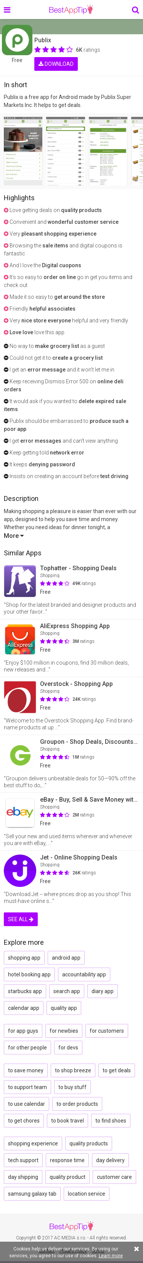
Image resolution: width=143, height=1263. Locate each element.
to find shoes (110, 1121)
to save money (25, 1070)
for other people (27, 1048)
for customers (107, 1031)
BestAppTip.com (71, 9)
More (14, 535)
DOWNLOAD (56, 64)
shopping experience (33, 1143)
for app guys (23, 1031)
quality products (88, 1143)
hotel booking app (29, 974)
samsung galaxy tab (32, 1194)
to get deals (117, 1070)
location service (86, 1194)
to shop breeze (73, 1070)
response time (67, 1160)
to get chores (24, 1121)
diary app (103, 991)
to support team (27, 1087)
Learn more (111, 1255)
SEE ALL (21, 919)
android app (66, 958)
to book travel (67, 1121)
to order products (77, 1104)
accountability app (84, 974)
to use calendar (26, 1104)
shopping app (24, 958)
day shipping (23, 1177)
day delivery (110, 1160)
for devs (68, 1048)
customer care (114, 1177)
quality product (67, 1177)
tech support (23, 1160)
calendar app (23, 1008)
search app (66, 991)
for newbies (64, 1031)
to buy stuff (72, 1087)
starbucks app (25, 991)
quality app (64, 1008)
